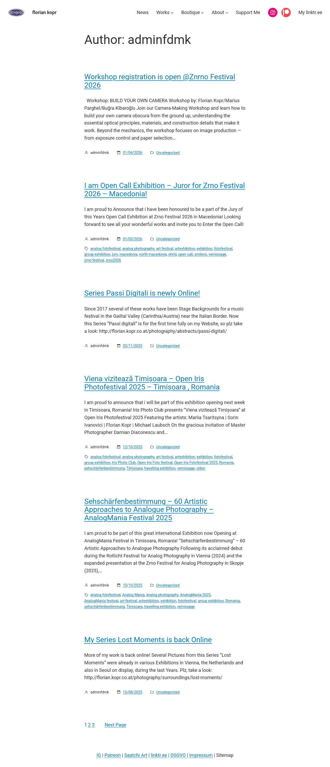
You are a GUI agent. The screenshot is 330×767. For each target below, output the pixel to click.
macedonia (128, 254)
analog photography (138, 248)
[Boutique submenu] (202, 12)
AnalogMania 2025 (195, 595)
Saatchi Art (135, 755)
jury (115, 254)
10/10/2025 (132, 585)
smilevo (200, 254)
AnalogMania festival (101, 601)
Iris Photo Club (124, 462)
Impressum (201, 755)
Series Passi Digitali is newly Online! (142, 293)
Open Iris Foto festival (155, 462)
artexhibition (185, 248)
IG (99, 755)
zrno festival (94, 260)
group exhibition (97, 254)
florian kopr (44, 12)
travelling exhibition (159, 468)
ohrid (172, 254)
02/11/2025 (132, 346)
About (218, 12)
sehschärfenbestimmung (104, 468)
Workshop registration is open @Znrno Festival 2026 (159, 81)
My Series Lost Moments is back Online (148, 640)
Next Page (115, 724)
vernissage (217, 254)
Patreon (112, 755)
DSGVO (178, 755)
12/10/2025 (132, 447)
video (200, 468)
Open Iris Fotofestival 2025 (196, 462)
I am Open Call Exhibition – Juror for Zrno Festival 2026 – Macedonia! (164, 189)
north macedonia (153, 254)
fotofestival (223, 248)
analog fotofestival (106, 248)
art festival (164, 248)
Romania (226, 462)
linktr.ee (159, 755)
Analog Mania (133, 595)
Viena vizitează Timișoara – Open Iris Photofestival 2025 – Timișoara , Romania (152, 383)
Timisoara (134, 468)
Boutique (190, 12)
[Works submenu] (172, 12)
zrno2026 (113, 260)
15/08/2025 (132, 692)
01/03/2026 (132, 239)
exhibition (204, 248)
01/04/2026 (132, 153)
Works (162, 12)
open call (185, 254)
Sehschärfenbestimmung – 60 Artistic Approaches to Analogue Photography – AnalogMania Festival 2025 (148, 509)
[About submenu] (226, 12)
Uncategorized (168, 153)
